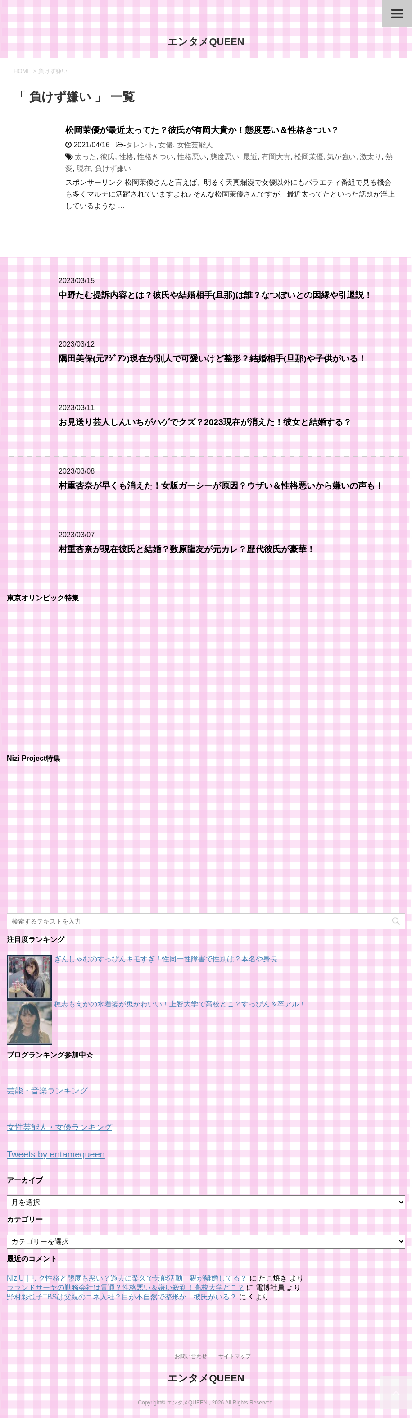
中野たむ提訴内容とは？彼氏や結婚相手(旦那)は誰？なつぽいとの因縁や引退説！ (215, 295)
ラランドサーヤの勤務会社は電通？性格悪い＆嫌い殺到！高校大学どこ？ (125, 1287)
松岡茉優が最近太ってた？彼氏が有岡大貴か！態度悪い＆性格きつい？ (202, 130)
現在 (84, 168)
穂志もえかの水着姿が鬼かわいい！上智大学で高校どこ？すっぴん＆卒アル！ (180, 1004)
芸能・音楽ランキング (47, 1090)
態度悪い (224, 156)
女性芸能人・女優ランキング (59, 1127)
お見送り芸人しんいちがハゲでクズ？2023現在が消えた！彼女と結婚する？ (205, 422)
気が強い (341, 156)
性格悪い (191, 156)
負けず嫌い (113, 168)
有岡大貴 (276, 156)
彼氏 (107, 156)
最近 (250, 156)
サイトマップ (234, 1356)
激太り (370, 156)
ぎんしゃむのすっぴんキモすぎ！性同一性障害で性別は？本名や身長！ (169, 959)
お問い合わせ (191, 1356)
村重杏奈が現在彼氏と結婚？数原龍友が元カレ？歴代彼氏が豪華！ (187, 549)
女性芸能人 (195, 145)
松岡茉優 (308, 156)
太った (85, 156)
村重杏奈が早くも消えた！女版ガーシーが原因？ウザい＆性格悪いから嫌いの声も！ (221, 485)
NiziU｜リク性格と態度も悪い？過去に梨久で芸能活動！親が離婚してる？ (127, 1278)
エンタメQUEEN (206, 41)
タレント (140, 145)
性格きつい (155, 156)
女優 (165, 145)
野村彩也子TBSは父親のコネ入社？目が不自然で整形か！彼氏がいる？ (122, 1297)
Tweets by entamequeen (56, 1154)
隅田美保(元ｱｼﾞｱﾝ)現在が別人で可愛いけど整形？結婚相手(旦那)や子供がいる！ (213, 358)
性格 (126, 156)
